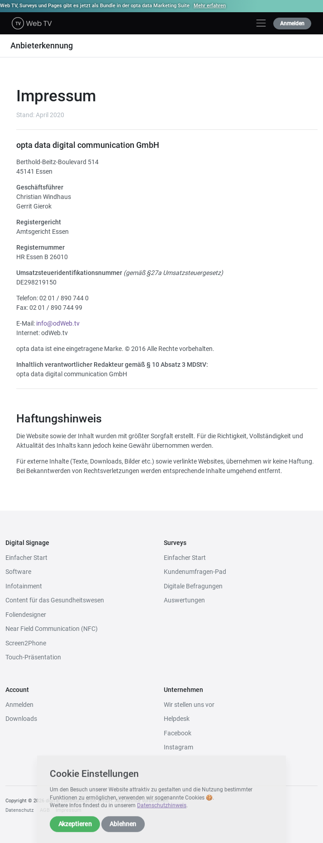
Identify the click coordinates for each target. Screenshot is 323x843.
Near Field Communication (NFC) (51, 628)
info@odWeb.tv (58, 323)
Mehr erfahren (210, 6)
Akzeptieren (75, 831)
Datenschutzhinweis (161, 813)
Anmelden (292, 23)
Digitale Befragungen (193, 586)
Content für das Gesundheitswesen (54, 600)
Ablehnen (122, 831)
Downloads (21, 718)
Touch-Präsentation (33, 657)
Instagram (178, 747)
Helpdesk (177, 718)
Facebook (177, 733)
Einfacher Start (26, 557)
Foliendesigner (25, 614)
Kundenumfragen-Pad (195, 571)
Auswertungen (184, 600)
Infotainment (23, 586)
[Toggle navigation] (261, 23)
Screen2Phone (25, 643)
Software (18, 571)
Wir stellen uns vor (189, 704)
